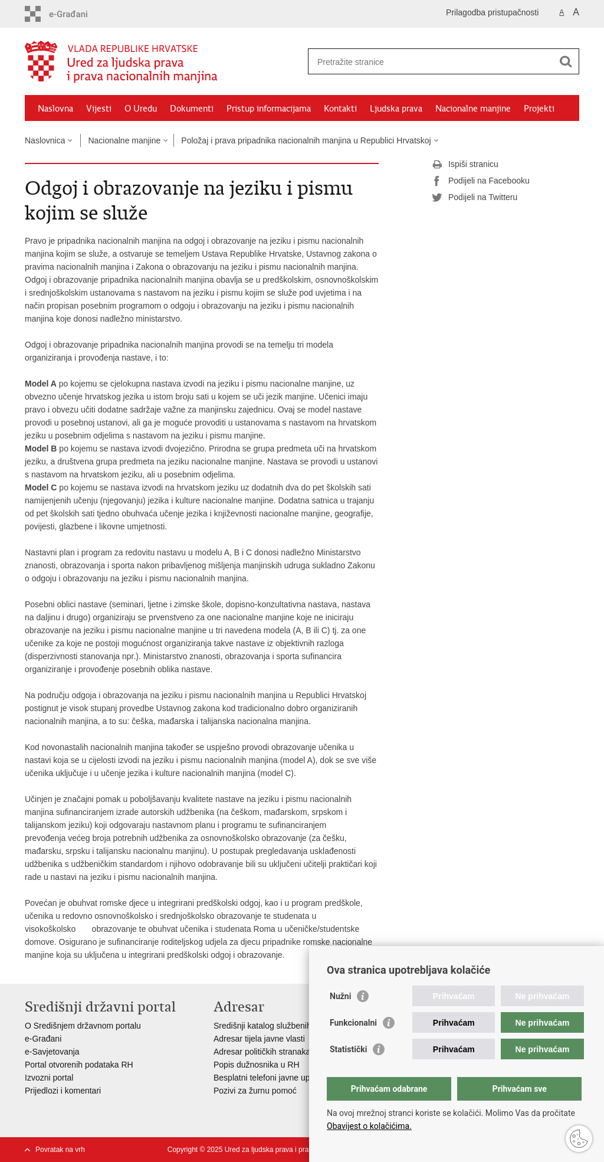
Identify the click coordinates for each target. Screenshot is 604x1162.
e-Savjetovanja (52, 1051)
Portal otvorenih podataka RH (79, 1064)
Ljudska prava (396, 108)
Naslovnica (45, 140)
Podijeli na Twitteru (474, 197)
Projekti (539, 108)
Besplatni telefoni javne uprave (270, 1077)
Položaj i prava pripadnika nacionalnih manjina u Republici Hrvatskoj (306, 140)
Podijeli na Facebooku (481, 181)
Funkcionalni (353, 1022)
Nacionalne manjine (473, 108)
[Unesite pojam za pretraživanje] (430, 61)
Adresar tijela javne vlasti (259, 1038)
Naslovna (55, 108)
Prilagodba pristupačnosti (492, 12)
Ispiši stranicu (465, 164)
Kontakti (340, 108)
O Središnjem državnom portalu (83, 1025)
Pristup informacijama (268, 108)
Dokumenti (192, 108)
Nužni (340, 996)
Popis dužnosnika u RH (257, 1064)
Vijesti (98, 108)
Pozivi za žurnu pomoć (255, 1090)
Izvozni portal (49, 1077)
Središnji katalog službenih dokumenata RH (293, 1025)
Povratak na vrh (60, 1149)
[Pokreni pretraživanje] (566, 61)
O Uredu (140, 108)
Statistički (348, 1049)
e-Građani (43, 1038)
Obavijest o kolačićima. (369, 1126)
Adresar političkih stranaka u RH (272, 1051)
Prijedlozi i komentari (63, 1090)
